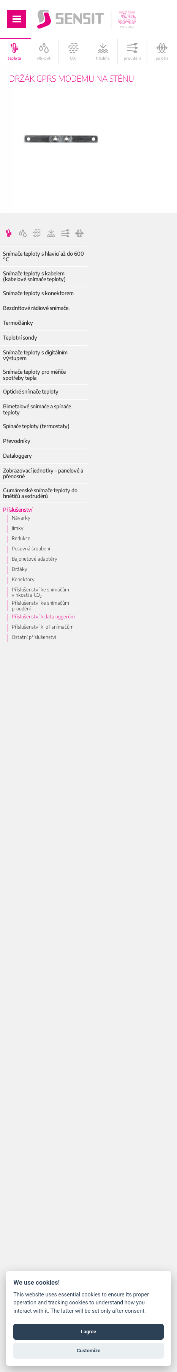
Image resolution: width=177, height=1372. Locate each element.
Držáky (19, 569)
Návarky (21, 517)
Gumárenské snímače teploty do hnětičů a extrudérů (40, 493)
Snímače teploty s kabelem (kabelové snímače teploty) (34, 276)
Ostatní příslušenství (34, 637)
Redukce (21, 538)
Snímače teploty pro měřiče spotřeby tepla (34, 375)
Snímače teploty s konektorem (38, 293)
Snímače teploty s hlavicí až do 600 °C (43, 256)
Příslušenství (17, 509)
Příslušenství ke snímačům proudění (40, 605)
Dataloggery (17, 455)
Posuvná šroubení (31, 548)
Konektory (23, 579)
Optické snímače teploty (30, 391)
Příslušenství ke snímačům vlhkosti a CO (40, 592)
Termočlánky (18, 323)
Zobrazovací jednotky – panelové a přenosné (43, 473)
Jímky (18, 528)
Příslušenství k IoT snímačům (43, 626)
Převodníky (16, 441)
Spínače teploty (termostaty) (36, 426)
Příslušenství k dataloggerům (43, 616)
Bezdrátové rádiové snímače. (36, 308)
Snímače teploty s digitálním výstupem (35, 355)
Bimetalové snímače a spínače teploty (37, 409)
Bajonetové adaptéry (34, 558)
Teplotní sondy (20, 337)
